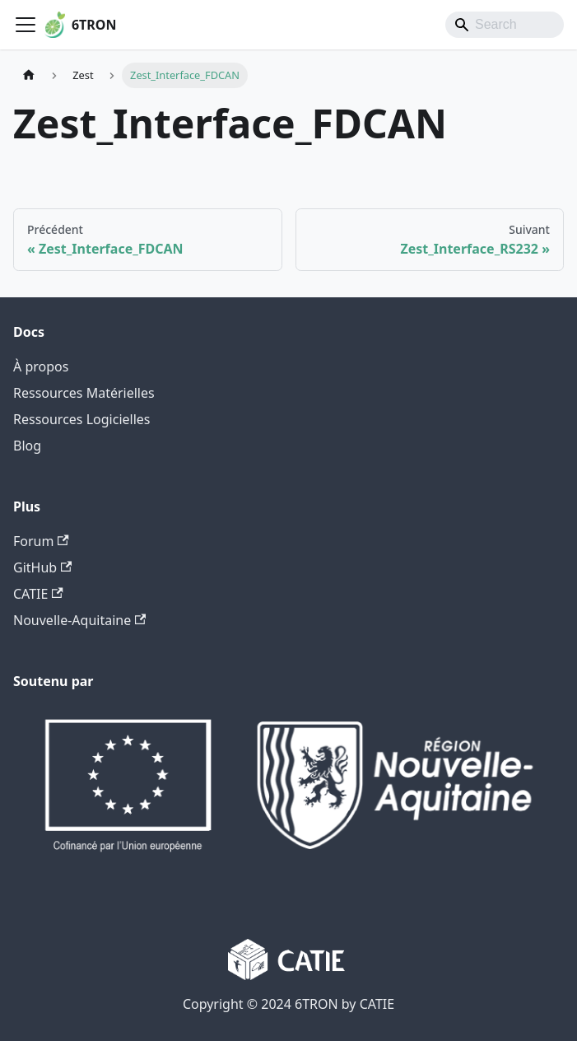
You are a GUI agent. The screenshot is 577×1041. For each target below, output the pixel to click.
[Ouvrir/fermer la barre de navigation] (25, 24)
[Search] (504, 25)
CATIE (38, 594)
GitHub (42, 567)
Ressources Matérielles (84, 393)
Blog (27, 445)
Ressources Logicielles (82, 419)
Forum (41, 541)
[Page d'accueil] (28, 75)
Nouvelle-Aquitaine (79, 620)
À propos (40, 366)
